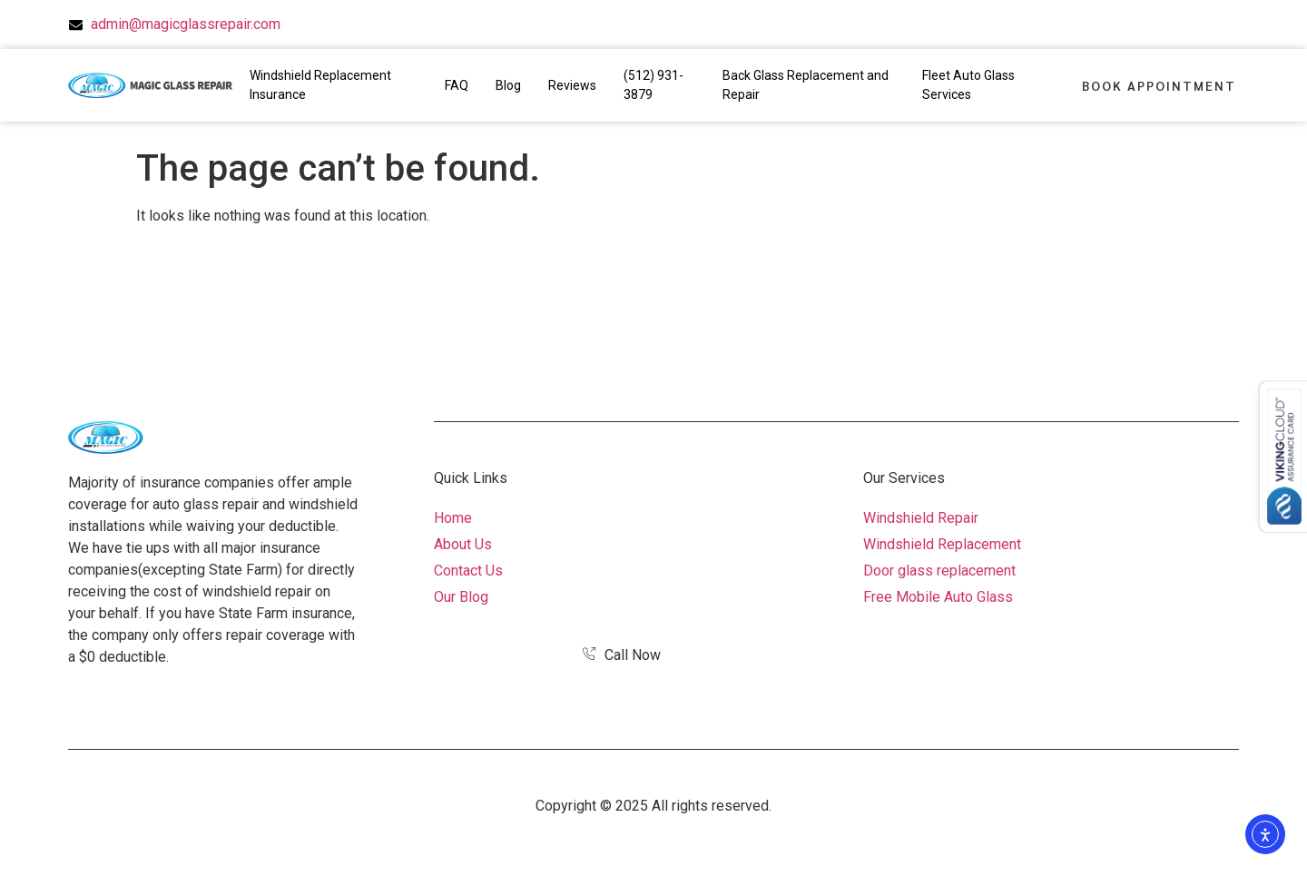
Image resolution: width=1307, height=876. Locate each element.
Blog (508, 85)
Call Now (621, 655)
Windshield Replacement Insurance (320, 85)
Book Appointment (1159, 85)
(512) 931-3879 (653, 85)
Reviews (572, 85)
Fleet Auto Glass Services (968, 85)
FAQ (456, 85)
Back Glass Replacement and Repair (805, 85)
